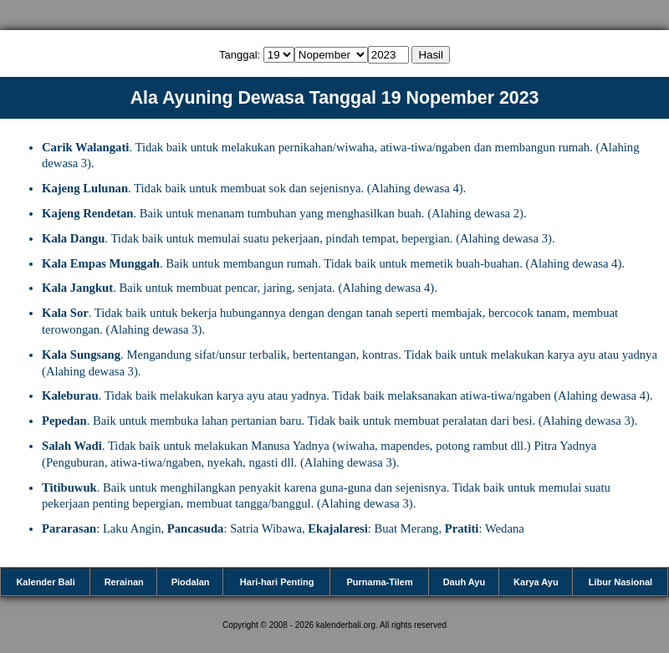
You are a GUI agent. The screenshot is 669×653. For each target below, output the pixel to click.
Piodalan (190, 582)
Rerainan (124, 582)
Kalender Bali (45, 582)
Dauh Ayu (464, 582)
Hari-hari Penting (277, 582)
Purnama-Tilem (379, 582)
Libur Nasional (620, 582)
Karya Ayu (536, 582)
